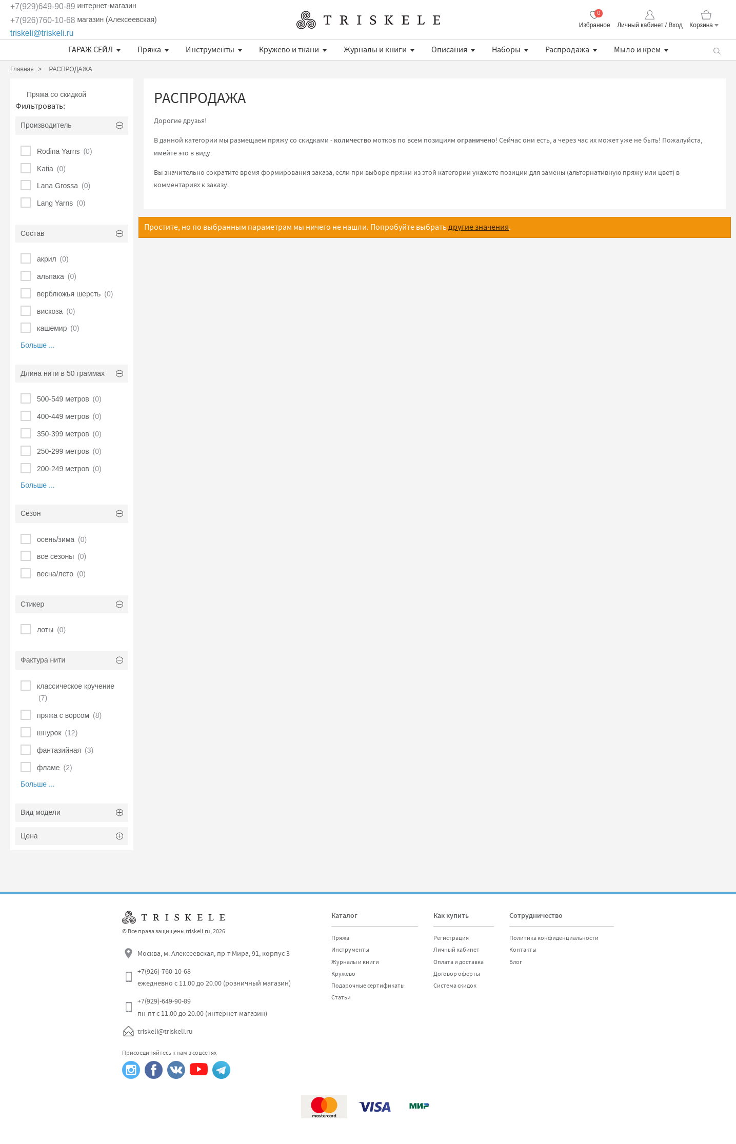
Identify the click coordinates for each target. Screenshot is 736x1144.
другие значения (478, 227)
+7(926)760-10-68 (42, 20)
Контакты (522, 950)
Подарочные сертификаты (368, 985)
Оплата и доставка (458, 962)
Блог (515, 962)
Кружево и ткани (289, 50)
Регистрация (451, 938)
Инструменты (210, 50)
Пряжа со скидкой (56, 94)
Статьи (341, 997)
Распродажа (567, 50)
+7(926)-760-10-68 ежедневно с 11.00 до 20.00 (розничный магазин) (214, 977)
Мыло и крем (637, 50)
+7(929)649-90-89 (42, 6)
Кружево (343, 974)
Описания (449, 50)
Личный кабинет (456, 950)
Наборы (506, 50)
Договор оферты (456, 974)
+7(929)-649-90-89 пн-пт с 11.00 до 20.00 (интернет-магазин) (202, 1007)
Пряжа (149, 50)
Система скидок (454, 985)
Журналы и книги (375, 50)
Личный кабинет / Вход (649, 25)
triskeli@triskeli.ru (42, 33)
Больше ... (38, 345)
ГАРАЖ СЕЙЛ (90, 50)
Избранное (594, 25)
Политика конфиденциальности (554, 938)
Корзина (701, 25)
